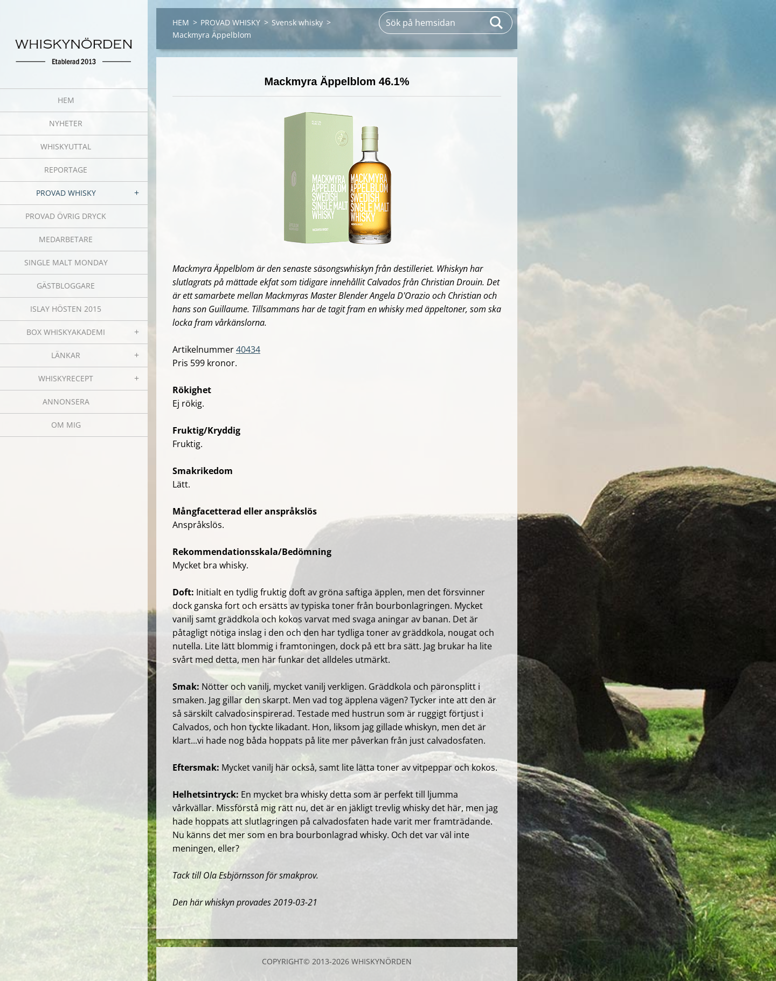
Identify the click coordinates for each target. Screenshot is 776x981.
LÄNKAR (65, 355)
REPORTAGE (65, 169)
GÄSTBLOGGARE (66, 285)
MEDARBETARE (66, 239)
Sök (497, 23)
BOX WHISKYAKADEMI (65, 332)
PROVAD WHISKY (66, 193)
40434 (248, 349)
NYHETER (65, 123)
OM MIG (66, 425)
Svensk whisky (297, 22)
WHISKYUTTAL (65, 146)
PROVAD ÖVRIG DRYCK (65, 216)
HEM (66, 100)
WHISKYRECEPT (65, 378)
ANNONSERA (66, 401)
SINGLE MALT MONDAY (66, 262)
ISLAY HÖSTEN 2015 (65, 309)
